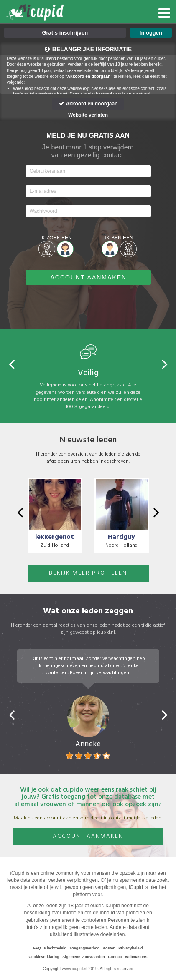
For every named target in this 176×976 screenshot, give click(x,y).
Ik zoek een (55, 238)
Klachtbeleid (55, 948)
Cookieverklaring (44, 957)
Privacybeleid (130, 948)
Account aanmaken (88, 836)
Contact (115, 957)
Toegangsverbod (84, 948)
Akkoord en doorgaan (88, 104)
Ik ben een (119, 238)
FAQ (37, 948)
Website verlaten (88, 115)
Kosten (109, 948)
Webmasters (136, 957)
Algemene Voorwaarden (83, 957)
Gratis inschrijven (65, 33)
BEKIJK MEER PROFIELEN (88, 573)
